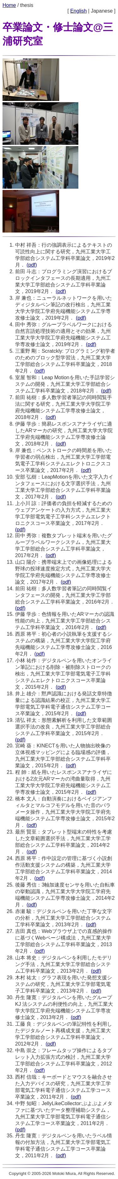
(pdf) (31, 265)
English (78, 11)
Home (9, 5)
